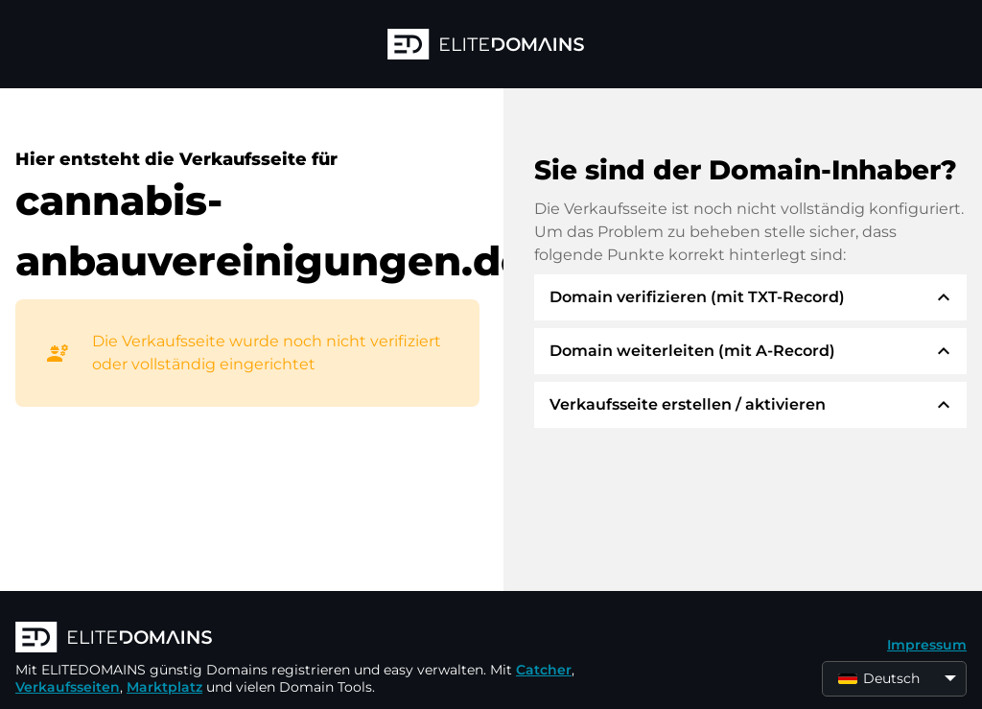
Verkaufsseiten (67, 687)
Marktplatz (164, 687)
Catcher (544, 669)
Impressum (927, 644)
